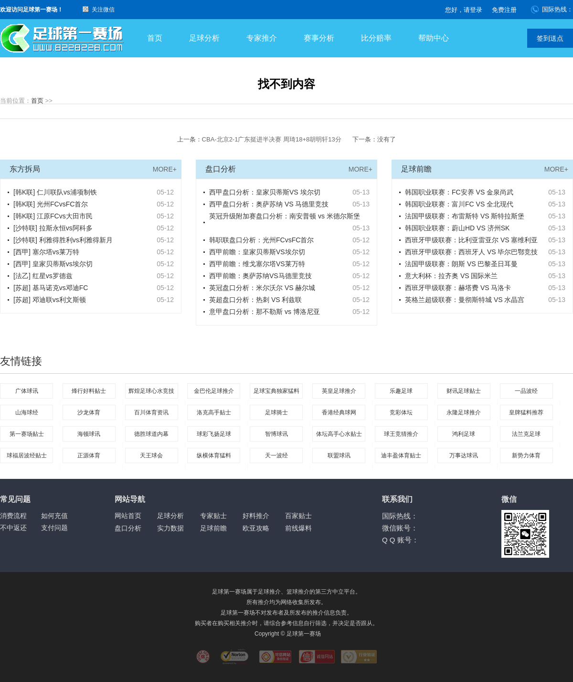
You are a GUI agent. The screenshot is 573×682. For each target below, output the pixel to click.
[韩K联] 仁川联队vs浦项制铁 (55, 192)
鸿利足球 (463, 434)
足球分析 (204, 38)
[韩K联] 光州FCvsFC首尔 (50, 204)
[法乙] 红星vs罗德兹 (43, 276)
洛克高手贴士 (214, 412)
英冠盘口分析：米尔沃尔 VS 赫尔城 (262, 288)
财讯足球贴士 (463, 391)
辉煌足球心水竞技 (151, 391)
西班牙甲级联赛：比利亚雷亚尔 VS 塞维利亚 (471, 240)
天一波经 (276, 455)
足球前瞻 (213, 528)
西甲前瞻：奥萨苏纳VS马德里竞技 (260, 276)
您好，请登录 (463, 9)
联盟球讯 (339, 455)
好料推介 (256, 516)
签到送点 (550, 38)
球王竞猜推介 (401, 434)
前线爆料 (298, 528)
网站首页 (128, 516)
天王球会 (151, 455)
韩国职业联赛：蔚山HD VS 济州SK (457, 228)
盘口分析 (128, 528)
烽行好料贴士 (89, 391)
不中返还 (13, 527)
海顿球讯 (88, 434)
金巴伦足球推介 (214, 391)
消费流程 (13, 516)
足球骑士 (276, 412)
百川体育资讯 (151, 412)
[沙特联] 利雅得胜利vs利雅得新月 (63, 240)
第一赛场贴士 (27, 434)
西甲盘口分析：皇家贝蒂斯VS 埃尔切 (264, 192)
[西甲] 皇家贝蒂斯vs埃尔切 (53, 264)
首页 (154, 38)
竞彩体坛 (401, 412)
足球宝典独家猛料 (276, 391)
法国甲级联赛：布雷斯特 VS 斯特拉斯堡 (464, 216)
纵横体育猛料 (214, 455)
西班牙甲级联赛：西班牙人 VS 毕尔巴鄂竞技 (471, 252)
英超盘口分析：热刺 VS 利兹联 (255, 299)
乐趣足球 (401, 391)
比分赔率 (376, 38)
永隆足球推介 (463, 412)
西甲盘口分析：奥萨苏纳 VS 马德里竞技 (269, 204)
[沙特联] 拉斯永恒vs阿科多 (53, 228)
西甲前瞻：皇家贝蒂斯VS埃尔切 (257, 252)
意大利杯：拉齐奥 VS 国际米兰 (451, 276)
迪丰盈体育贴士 (401, 455)
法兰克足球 (526, 434)
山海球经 (26, 412)
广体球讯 (26, 391)
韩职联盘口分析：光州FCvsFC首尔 (261, 240)
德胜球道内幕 (151, 434)
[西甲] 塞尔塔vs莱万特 (46, 252)
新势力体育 (526, 455)
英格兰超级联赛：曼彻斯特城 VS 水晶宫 (464, 299)
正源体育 (88, 455)
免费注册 (504, 9)
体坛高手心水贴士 (339, 434)
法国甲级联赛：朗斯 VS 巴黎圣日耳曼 (461, 264)
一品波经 (526, 391)
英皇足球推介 (339, 391)
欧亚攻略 (256, 528)
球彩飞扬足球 (214, 434)
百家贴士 (298, 516)
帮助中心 (433, 38)
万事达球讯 (463, 455)
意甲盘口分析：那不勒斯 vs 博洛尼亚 (264, 311)
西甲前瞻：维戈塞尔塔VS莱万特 (257, 264)
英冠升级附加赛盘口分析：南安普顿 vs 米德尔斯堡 (284, 216)
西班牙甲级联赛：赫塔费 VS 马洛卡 (458, 288)
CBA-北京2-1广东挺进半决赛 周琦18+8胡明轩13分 (271, 139)
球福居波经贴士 (27, 455)
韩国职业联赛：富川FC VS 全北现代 (459, 204)
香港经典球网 (339, 412)
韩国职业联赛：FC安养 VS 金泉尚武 (459, 192)
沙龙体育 (88, 412)
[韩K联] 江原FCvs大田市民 (53, 216)
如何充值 (54, 516)
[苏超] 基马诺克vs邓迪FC (50, 288)
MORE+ (165, 169)
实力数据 (170, 528)
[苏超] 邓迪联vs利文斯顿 (49, 299)
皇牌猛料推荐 (526, 412)
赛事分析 (319, 38)
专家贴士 (213, 516)
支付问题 (54, 527)
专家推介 (261, 38)
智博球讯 (276, 434)
